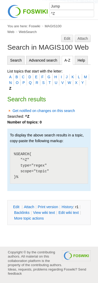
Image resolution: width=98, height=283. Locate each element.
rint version (48, 207)
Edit (67, 38)
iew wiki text (44, 212)
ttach (29, 207)
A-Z (68, 60)
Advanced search (43, 60)
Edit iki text (69, 212)
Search (16, 60)
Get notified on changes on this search (44, 111)
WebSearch (28, 32)
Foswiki (34, 26)
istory (67, 207)
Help (81, 60)
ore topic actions (29, 218)
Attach (83, 38)
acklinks (22, 212)
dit (16, 207)
